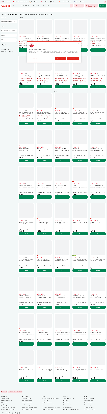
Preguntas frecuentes (27, 400)
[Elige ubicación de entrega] (91, 5)
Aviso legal (45, 400)
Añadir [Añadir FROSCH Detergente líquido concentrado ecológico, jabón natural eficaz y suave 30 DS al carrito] (80, 270)
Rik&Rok (65, 400)
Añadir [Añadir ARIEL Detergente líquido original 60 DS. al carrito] (62, 197)
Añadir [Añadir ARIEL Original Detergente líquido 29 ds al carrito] (98, 123)
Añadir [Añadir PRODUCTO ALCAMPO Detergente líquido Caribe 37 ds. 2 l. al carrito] (62, 160)
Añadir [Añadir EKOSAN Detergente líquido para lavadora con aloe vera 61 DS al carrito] (26, 123)
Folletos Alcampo (26, 398)
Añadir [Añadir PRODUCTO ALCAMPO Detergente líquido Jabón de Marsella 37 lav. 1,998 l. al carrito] (26, 160)
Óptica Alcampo (88, 402)
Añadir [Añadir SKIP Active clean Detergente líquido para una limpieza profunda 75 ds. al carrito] (26, 380)
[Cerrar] (79, 43)
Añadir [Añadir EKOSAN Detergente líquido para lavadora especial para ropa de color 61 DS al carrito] (44, 86)
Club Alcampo (4, 402)
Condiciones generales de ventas (50, 398)
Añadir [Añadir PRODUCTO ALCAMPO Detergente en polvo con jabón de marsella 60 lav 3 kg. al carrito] (98, 160)
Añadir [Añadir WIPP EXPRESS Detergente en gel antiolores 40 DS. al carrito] (80, 380)
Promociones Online (27, 402)
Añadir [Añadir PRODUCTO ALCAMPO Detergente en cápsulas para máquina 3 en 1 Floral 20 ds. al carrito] (26, 344)
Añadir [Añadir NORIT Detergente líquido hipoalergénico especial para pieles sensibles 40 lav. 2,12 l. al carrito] (62, 307)
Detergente (32, 14)
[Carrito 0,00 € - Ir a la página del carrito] (102, 5)
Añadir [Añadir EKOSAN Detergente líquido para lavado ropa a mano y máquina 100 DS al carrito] (80, 233)
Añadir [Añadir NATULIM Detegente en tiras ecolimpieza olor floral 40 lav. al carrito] (98, 270)
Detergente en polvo (6, 49)
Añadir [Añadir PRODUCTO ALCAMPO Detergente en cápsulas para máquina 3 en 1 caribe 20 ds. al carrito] (80, 307)
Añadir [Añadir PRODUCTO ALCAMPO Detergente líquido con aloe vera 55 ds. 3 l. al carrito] (80, 197)
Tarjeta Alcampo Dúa (68, 398)
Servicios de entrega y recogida (29, 407)
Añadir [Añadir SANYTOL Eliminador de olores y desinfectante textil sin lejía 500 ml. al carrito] (80, 160)
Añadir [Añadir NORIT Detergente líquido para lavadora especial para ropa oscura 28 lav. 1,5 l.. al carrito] (98, 197)
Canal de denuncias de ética (8, 409)
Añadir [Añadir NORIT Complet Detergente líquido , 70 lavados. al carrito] (62, 233)
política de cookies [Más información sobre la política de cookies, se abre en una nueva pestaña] (51, 53)
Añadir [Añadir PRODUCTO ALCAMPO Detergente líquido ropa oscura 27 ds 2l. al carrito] (44, 344)
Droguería (14, 14)
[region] (54, 52)
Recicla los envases (89, 407)
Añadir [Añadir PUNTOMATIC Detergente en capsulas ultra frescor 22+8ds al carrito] (26, 270)
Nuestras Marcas (45, 10)
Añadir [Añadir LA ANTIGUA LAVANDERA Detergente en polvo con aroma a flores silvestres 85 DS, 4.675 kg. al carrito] (80, 344)
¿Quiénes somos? (5, 398)
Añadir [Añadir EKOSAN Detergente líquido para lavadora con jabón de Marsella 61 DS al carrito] (98, 50)
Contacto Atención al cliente (8, 407)
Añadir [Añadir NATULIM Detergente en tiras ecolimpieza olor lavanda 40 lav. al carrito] (98, 380)
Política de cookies (47, 402)
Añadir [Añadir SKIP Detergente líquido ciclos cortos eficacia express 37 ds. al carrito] (44, 380)
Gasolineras (66, 402)
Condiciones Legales (27, 405)
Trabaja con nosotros (6, 400)
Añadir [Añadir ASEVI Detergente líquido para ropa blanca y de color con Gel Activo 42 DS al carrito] (26, 50)
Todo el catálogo (5, 14)
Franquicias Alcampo (89, 398)
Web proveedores (88, 400)
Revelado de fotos (68, 405)
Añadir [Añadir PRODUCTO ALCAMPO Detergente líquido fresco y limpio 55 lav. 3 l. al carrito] (44, 233)
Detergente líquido (5, 47)
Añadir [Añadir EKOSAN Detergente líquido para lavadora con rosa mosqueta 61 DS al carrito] (98, 86)
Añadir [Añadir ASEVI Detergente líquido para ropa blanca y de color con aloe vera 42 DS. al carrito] (62, 86)
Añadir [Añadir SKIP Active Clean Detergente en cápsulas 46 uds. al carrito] (26, 233)
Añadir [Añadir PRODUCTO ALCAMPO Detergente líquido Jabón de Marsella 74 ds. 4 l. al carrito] (62, 123)
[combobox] (40, 5)
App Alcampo (4, 405)
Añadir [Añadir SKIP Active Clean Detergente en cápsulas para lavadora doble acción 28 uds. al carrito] (62, 344)
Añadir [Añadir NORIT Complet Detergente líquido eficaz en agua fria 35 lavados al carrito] (26, 307)
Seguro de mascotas (89, 409)
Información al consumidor (49, 409)
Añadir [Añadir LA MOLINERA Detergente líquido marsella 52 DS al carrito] (62, 270)
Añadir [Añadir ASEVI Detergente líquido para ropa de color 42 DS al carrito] (26, 86)
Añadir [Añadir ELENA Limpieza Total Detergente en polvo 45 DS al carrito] (98, 344)
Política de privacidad (48, 405)
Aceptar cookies (73, 58)
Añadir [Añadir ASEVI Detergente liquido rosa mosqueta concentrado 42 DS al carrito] (44, 123)
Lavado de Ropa (23, 14)
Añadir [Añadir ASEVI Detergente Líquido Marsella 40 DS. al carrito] (80, 86)
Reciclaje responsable (89, 405)
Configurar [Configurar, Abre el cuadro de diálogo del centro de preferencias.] (35, 58)
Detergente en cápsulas (7, 51)
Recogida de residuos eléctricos (71, 409)
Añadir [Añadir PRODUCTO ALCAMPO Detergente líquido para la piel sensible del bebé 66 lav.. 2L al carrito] (44, 270)
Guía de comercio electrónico (29, 409)
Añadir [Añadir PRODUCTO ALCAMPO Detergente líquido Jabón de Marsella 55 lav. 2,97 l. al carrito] (80, 123)
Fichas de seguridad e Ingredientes (51, 407)
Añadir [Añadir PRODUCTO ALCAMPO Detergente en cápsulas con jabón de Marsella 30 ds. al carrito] (98, 233)
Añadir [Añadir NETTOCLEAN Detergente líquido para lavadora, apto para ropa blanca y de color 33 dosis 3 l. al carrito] (26, 197)
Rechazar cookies (60, 58)
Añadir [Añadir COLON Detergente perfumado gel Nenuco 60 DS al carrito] (98, 307)
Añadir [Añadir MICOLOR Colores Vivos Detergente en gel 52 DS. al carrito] (62, 380)
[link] (15, 392)
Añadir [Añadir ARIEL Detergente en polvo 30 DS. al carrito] (44, 160)
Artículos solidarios (68, 407)
